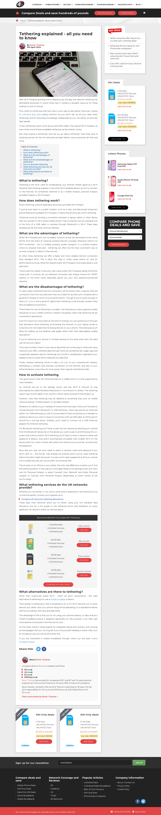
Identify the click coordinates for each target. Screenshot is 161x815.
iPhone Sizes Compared (95, 796)
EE (52, 785)
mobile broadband (58, 599)
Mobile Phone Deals (26, 785)
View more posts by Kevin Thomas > (40, 697)
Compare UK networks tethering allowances (42, 499)
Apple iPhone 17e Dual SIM (127, 181)
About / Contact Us (126, 782)
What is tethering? (32, 150)
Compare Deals (118, 244)
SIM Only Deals (24, 789)
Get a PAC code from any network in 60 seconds (125, 65)
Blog (138, 4)
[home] (17, 21)
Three (53, 796)
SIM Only (67, 4)
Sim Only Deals (105, 13)
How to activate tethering (35, 164)
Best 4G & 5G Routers (94, 789)
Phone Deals (127, 13)
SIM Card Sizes (90, 793)
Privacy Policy (123, 786)
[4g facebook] (43, 649)
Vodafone (55, 789)
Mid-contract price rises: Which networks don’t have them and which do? (124, 56)
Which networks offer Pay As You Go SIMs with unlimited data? (125, 39)
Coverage (36, 4)
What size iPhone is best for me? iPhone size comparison (124, 47)
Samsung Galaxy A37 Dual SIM (127, 165)
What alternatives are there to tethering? (37, 173)
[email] (95, 763)
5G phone (30, 301)
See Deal (84, 530)
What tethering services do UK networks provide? (37, 168)
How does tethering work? (36, 153)
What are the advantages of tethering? (36, 156)
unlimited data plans (32, 114)
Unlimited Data (125, 4)
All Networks (56, 799)
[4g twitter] (38, 649)
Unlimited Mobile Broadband (97, 786)
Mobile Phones (52, 4)
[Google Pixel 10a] (125, 198)
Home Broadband (105, 4)
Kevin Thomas (37, 45)
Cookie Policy (123, 789)
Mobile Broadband (84, 4)
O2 (52, 792)
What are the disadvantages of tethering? (38, 161)
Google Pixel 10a (125, 196)
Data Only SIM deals (26, 792)
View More (118, 139)
